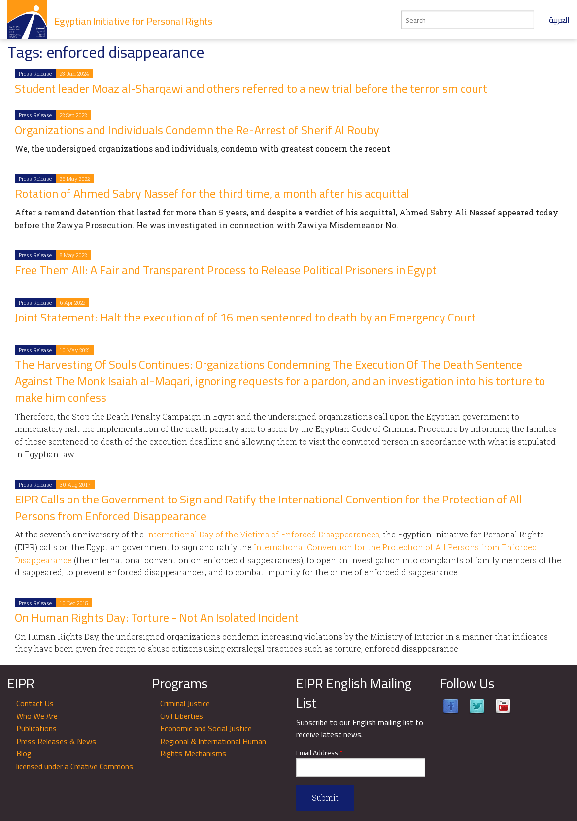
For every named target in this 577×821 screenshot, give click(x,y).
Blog (24, 753)
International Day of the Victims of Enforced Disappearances (262, 534)
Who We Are (37, 716)
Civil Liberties (181, 716)
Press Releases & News (56, 741)
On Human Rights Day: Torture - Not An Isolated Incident (157, 618)
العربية (559, 19)
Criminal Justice (185, 703)
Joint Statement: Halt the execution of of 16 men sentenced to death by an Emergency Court (245, 317)
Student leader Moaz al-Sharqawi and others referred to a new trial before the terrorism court (251, 88)
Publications (36, 728)
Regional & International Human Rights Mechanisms (213, 747)
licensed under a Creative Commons (74, 766)
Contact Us (35, 703)
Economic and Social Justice (206, 728)
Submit (325, 797)
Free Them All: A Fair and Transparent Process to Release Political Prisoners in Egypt (226, 270)
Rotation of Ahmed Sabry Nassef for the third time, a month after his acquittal (212, 193)
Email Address (319, 753)
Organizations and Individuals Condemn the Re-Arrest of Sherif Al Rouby (197, 130)
